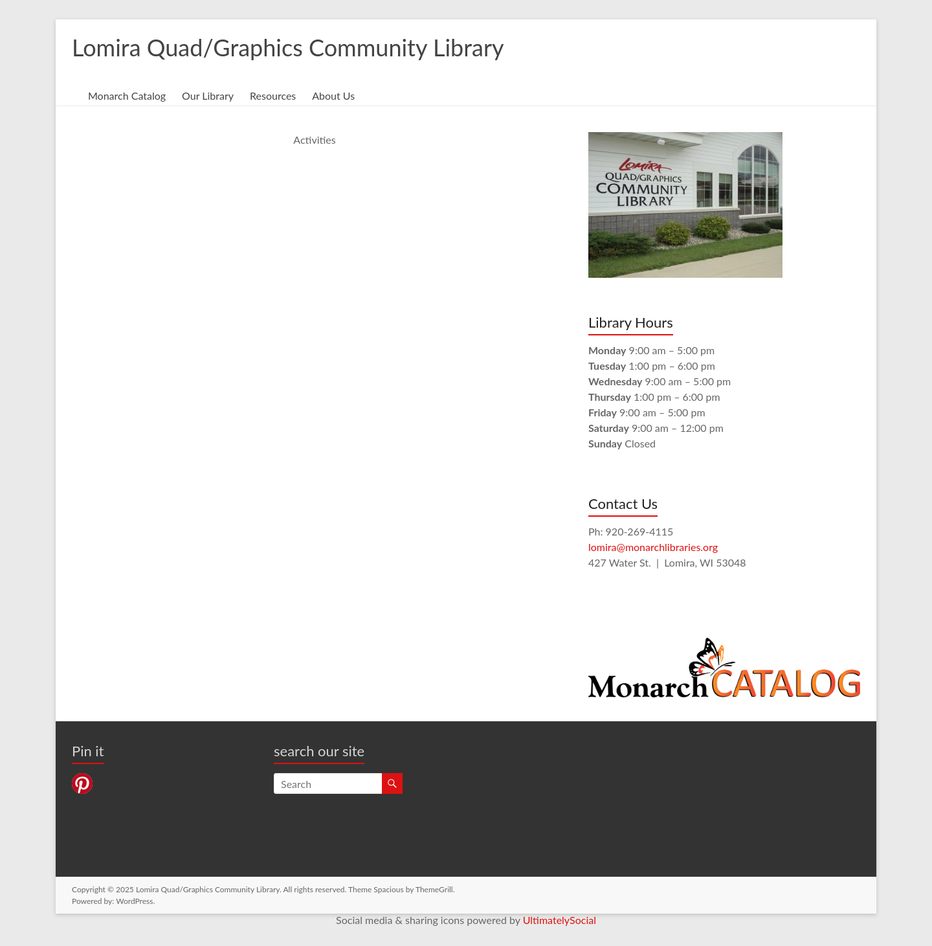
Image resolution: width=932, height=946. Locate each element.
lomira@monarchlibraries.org (653, 547)
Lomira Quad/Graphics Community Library (288, 47)
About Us (333, 95)
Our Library (208, 95)
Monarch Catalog (127, 95)
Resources (273, 95)
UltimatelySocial (559, 920)
